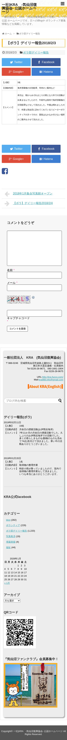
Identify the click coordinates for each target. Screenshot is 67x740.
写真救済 (10, 536)
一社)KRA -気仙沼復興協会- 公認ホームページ (19, 8)
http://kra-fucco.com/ (52, 377)
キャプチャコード (18, 318)
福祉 (8, 547)
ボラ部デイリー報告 (36, 52)
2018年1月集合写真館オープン (28, 194)
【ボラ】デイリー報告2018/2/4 (29, 203)
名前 (11, 270)
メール (12, 282)
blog (8, 520)
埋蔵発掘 (10, 542)
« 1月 (7, 583)
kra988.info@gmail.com (51, 379)
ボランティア (13, 525)
